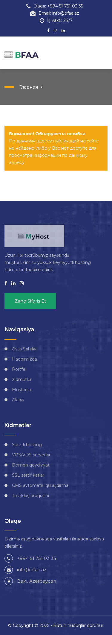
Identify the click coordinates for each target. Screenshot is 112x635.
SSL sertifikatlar (28, 475)
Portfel (19, 369)
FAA (21, 55)
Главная (28, 87)
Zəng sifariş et (30, 301)
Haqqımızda (24, 359)
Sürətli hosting (27, 444)
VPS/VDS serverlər (31, 455)
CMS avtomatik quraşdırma (40, 485)
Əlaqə (18, 399)
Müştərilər (22, 389)
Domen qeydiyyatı (31, 465)
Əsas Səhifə (24, 349)
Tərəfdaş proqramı (30, 495)
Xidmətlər (22, 379)
